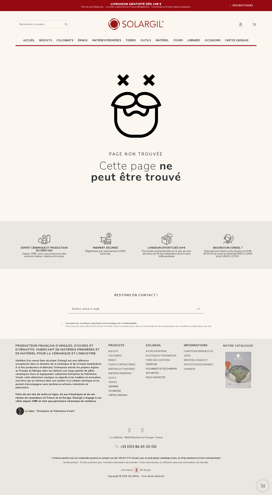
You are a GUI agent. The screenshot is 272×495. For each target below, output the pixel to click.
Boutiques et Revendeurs (161, 355)
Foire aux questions (158, 360)
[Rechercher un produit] (43, 24)
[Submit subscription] (198, 309)
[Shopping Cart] (262, 485)
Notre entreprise (156, 351)
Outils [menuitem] (146, 40)
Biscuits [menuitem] (45, 40)
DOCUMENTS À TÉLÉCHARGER (161, 368)
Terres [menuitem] (131, 40)
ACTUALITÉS (152, 373)
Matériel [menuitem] (162, 40)
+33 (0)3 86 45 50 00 (138, 446)
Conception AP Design (136, 470)
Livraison (189, 369)
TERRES (112, 382)
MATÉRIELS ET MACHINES (121, 369)
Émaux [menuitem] (83, 40)
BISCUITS (113, 351)
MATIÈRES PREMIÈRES (119, 373)
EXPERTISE (151, 364)
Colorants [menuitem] (64, 40)
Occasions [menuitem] (212, 40)
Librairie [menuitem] (194, 40)
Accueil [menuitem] (29, 40)
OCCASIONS (114, 391)
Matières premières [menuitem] (106, 40)
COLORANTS (115, 355)
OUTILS (112, 378)
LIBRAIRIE (113, 386)
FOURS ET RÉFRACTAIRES (121, 364)
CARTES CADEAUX (117, 395)
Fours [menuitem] (178, 40)
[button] (241, 5)
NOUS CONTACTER (155, 377)
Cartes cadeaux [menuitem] (236, 40)
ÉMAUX (112, 360)
